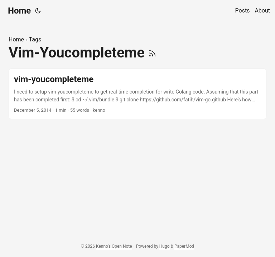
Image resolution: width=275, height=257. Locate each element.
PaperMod (184, 246)
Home (19, 11)
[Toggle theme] (38, 10)
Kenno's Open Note (114, 246)
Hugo (164, 246)
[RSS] (152, 52)
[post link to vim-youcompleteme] (137, 94)
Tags (35, 39)
